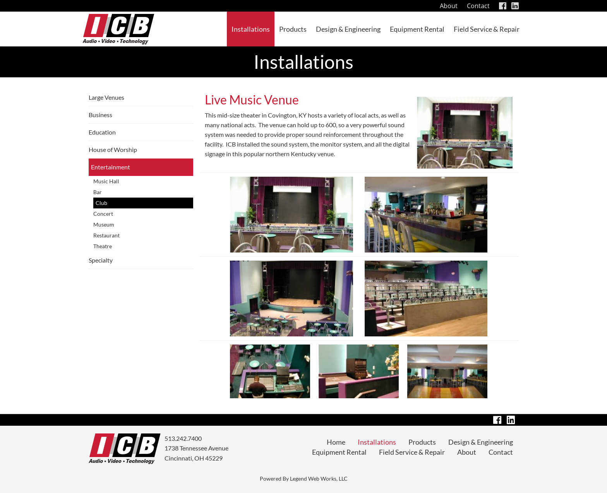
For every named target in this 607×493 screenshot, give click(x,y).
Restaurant (106, 235)
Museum (103, 224)
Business (100, 114)
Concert (103, 213)
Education (102, 132)
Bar (97, 192)
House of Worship (113, 149)
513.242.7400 (183, 438)
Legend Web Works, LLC (319, 478)
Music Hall (106, 181)
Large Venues (106, 97)
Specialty (101, 260)
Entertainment (110, 167)
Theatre (102, 246)
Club (101, 203)
